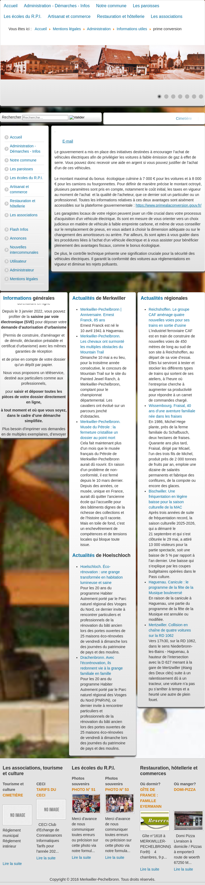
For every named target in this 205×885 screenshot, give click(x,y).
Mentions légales (24, 279)
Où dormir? (150, 784)
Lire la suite (12, 863)
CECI (41, 784)
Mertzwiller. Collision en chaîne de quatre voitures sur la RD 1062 (170, 630)
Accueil (11, 5)
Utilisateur (18, 261)
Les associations (166, 16)
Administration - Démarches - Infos (57, 5)
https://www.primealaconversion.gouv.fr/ (168, 205)
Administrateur (22, 270)
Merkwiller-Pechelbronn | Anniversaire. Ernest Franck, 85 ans (100, 314)
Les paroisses (146, 5)
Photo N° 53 (117, 789)
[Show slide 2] (166, 96)
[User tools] (55, 131)
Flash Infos (19, 229)
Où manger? (185, 784)
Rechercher (11, 117)
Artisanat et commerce (69, 16)
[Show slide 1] (159, 96)
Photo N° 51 (84, 789)
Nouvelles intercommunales (24, 250)
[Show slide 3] (173, 96)
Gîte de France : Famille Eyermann (150, 798)
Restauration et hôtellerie (120, 16)
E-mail (67, 141)
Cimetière (13, 795)
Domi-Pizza (185, 789)
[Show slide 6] (194, 96)
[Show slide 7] (201, 96)
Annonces (18, 238)
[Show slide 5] (187, 96)
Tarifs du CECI (46, 792)
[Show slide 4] (180, 96)
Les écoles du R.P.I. (22, 16)
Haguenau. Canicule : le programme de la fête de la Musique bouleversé (171, 587)
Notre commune (111, 5)
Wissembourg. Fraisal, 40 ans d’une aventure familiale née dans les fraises (172, 410)
